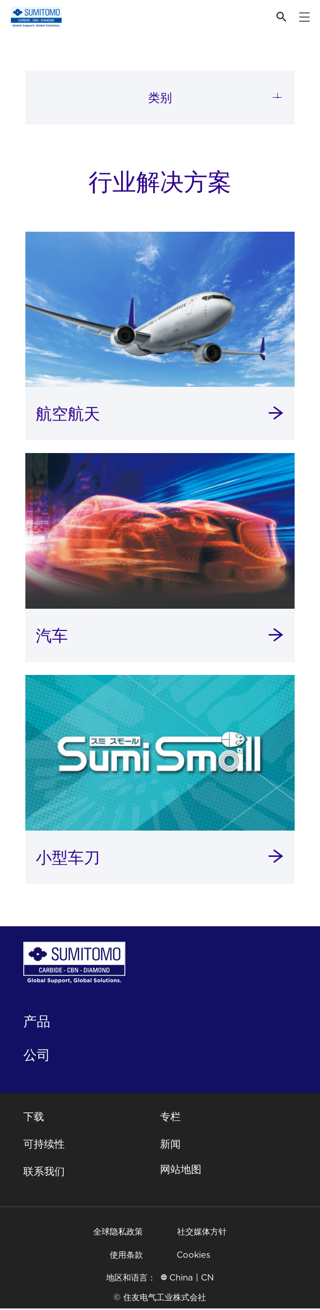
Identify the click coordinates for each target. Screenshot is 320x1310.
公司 (36, 1056)
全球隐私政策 (118, 1233)
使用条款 (126, 1256)
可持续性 (44, 1145)
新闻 (170, 1145)
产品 (36, 1022)
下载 (33, 1118)
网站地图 (180, 1171)
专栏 (170, 1118)
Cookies (193, 1256)
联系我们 (44, 1173)
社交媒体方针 (202, 1233)
